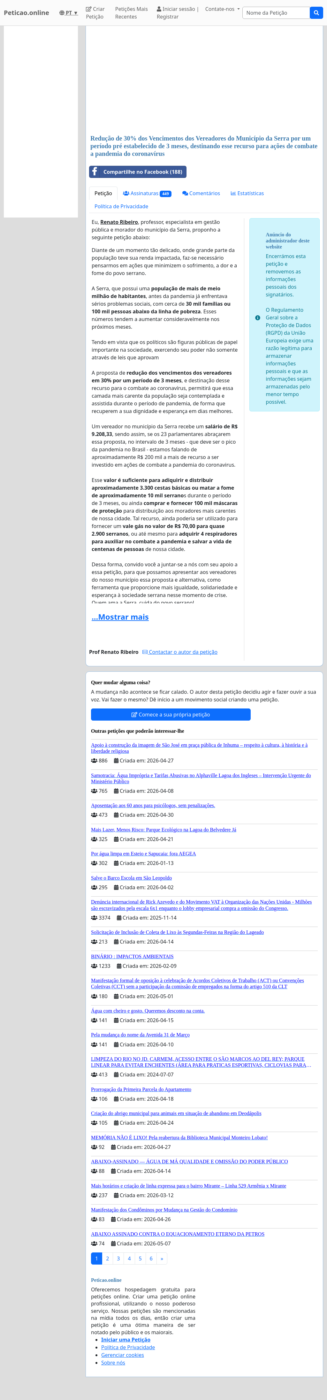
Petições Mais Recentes (131, 12)
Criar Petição (95, 12)
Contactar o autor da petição (179, 651)
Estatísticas (247, 193)
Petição (103, 193)
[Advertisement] (204, 81)
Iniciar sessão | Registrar (178, 12)
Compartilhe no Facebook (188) (135, 172)
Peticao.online (26, 12)
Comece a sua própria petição (171, 714)
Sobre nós (113, 1362)
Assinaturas (147, 193)
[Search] (276, 13)
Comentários (201, 193)
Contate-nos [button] (220, 8)
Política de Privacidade (121, 206)
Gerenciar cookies (122, 1354)
